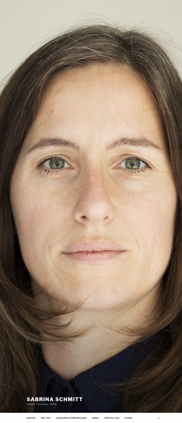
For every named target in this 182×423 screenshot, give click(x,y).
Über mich (45, 418)
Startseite (31, 418)
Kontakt (128, 418)
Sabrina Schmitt (55, 399)
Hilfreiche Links (112, 418)
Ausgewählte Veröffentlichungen (71, 418)
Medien (95, 418)
